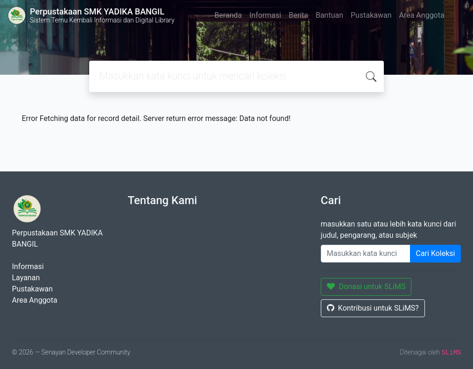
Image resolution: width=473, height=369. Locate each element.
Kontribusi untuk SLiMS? (373, 308)
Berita (298, 15)
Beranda (228, 15)
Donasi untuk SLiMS (366, 286)
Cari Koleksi (435, 253)
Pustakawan (371, 15)
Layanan (26, 277)
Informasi (265, 15)
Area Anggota (422, 15)
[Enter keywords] (365, 254)
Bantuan (329, 15)
